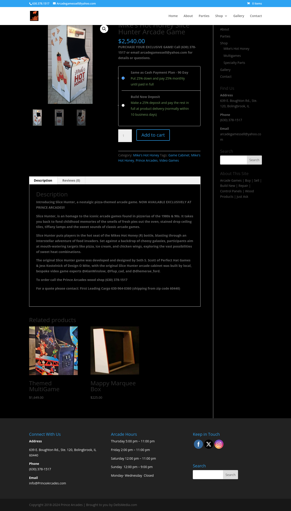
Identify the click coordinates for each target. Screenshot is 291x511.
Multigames (232, 55)
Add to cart (153, 135)
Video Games (169, 160)
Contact (256, 16)
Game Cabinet (179, 155)
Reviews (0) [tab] (71, 180)
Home (173, 16)
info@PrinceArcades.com (47, 483)
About (188, 16)
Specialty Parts (234, 62)
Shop (219, 16)
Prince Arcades (147, 160)
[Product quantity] (125, 135)
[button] (104, 29)
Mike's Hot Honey (146, 155)
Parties (204, 16)
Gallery (238, 16)
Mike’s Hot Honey (236, 48)
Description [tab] (43, 180)
